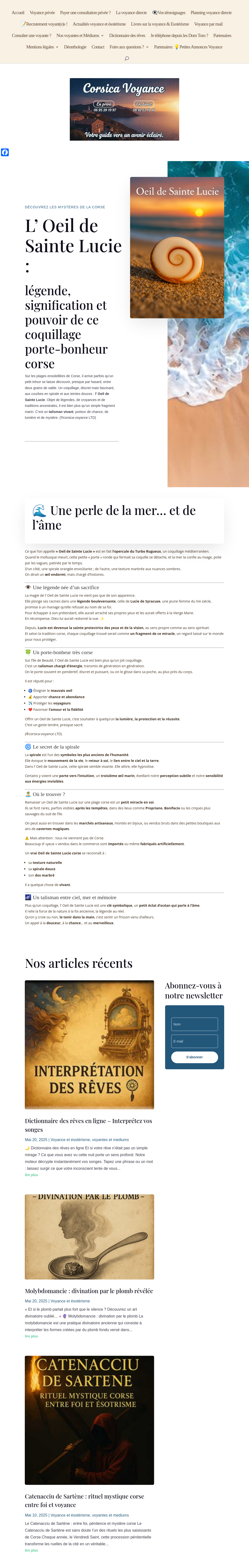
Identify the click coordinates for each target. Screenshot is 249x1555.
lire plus (31, 1175)
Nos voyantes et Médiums (77, 36)
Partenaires (222, 36)
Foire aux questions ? (127, 47)
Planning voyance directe (211, 13)
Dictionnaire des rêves (127, 36)
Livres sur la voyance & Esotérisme (160, 24)
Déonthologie (75, 47)
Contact (98, 47)
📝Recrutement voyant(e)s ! (44, 24)
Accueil (18, 13)
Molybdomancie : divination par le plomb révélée (89, 1291)
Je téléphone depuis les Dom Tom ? (179, 36)
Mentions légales (40, 47)
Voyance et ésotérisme (70, 1140)
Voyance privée (42, 13)
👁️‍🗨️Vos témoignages (168, 13)
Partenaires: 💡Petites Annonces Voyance (188, 47)
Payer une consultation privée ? (85, 13)
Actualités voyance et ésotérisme (99, 24)
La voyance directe (131, 13)
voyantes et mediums (110, 1140)
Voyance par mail (208, 24)
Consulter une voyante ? (31, 36)
